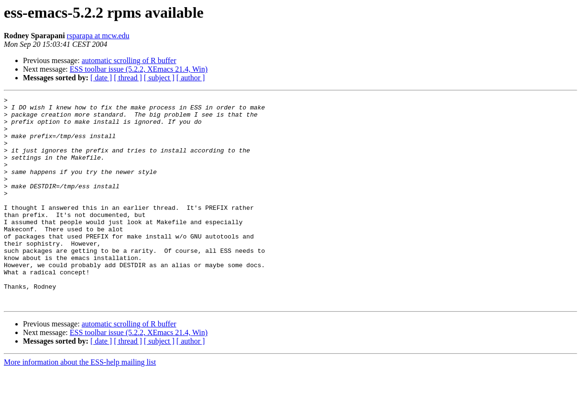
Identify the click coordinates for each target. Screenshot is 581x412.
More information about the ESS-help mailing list (80, 404)
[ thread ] (128, 78)
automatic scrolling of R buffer (129, 60)
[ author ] (190, 78)
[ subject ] (159, 78)
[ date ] (101, 78)
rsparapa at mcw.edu (98, 36)
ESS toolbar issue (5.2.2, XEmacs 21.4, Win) (139, 69)
